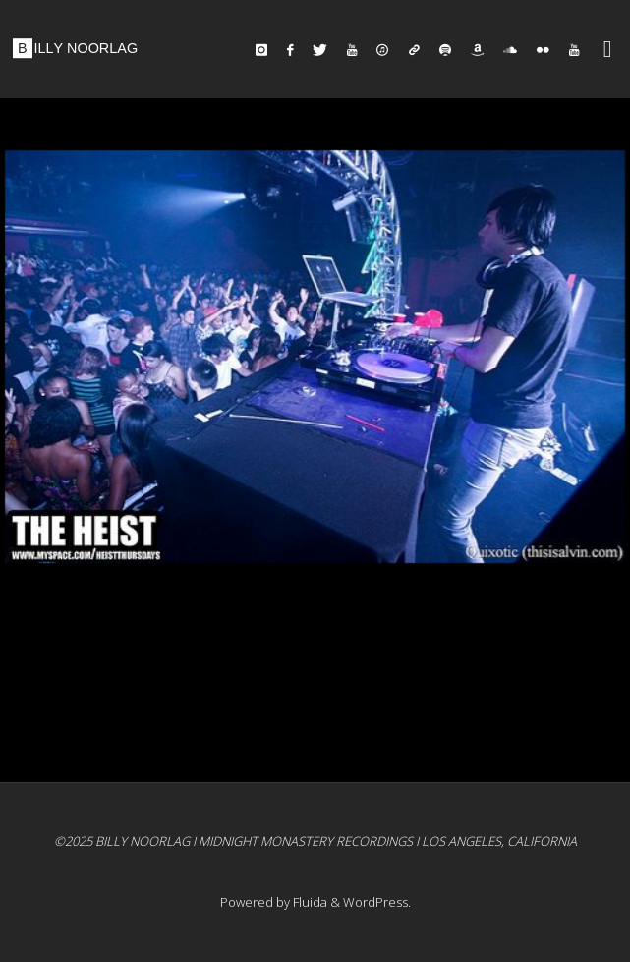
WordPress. (377, 902)
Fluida (308, 902)
